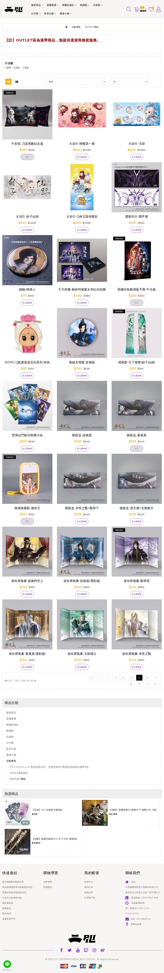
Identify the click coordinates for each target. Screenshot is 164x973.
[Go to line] (7, 964)
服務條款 (6, 908)
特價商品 (47, 887)
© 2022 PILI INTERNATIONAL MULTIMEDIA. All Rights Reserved (82, 959)
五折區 (16, 67)
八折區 (8, 67)
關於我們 (6, 913)
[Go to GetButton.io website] (7, 970)
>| (155, 684)
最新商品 (36, 5)
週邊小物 (64, 13)
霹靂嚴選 (51, 5)
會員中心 (88, 881)
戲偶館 (83, 5)
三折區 (25, 67)
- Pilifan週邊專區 (17, 773)
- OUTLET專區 (16, 779)
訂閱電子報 (89, 897)
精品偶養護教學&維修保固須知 (17, 887)
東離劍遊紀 (68, 5)
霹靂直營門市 (8, 918)
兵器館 (96, 5)
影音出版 (49, 13)
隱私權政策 (7, 903)
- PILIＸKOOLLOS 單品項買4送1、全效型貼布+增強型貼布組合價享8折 (47, 767)
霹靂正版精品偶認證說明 (14, 892)
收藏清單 (88, 892)
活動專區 (76, 27)
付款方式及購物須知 (12, 897)
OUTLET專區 (92, 27)
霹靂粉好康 (136, 924)
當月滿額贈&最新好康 (13, 881)
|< (91, 677)
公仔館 (34, 13)
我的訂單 (88, 887)
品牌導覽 (47, 881)
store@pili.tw (143, 918)
